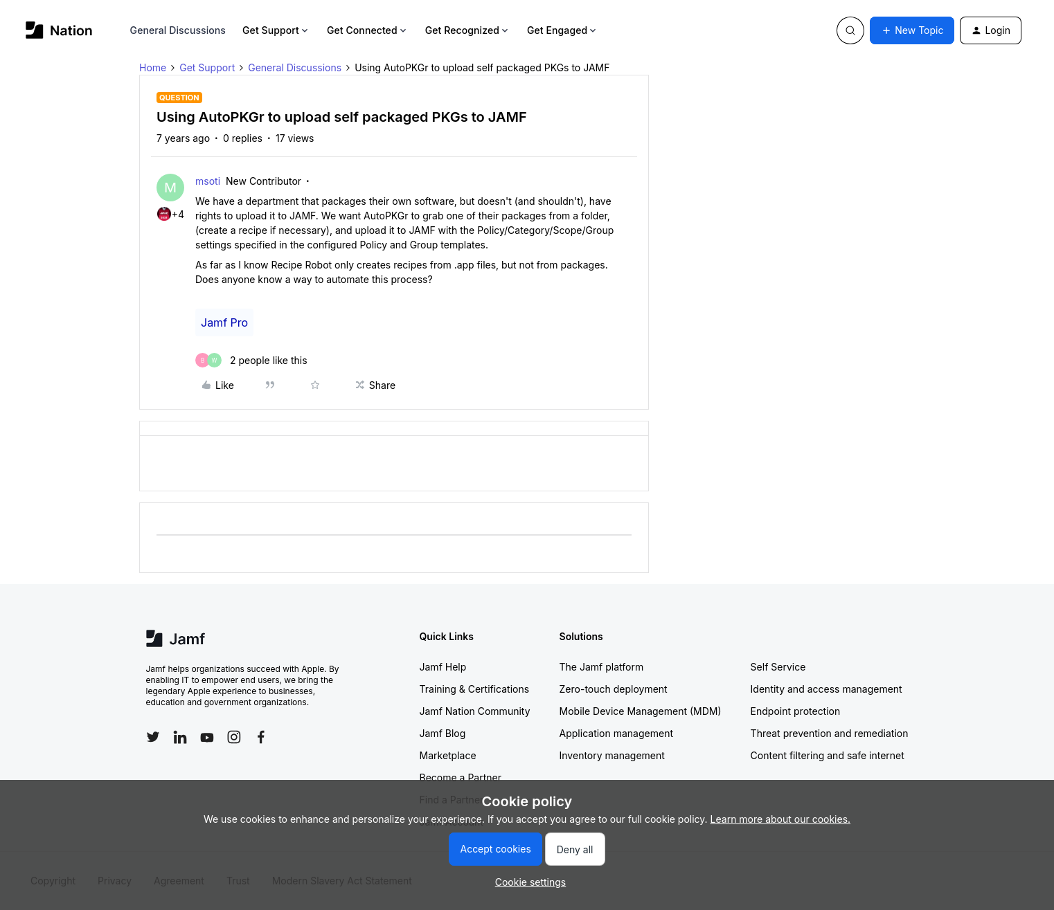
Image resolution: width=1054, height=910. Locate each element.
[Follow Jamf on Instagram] (234, 737)
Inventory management (612, 755)
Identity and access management (826, 689)
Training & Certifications (475, 689)
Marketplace (448, 755)
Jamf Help (443, 667)
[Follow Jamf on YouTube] (207, 737)
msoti (207, 181)
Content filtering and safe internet (827, 755)
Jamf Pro (224, 322)
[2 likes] (251, 360)
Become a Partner (460, 777)
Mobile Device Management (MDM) (641, 711)
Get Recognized (467, 30)
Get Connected (368, 30)
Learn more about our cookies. (781, 819)
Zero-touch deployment (614, 689)
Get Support (276, 30)
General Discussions (178, 30)
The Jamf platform (602, 667)
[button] (912, 30)
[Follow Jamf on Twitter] (153, 737)
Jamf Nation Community (475, 711)
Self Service (778, 667)
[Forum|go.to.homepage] (59, 30)
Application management (616, 733)
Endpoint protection (796, 711)
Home (152, 67)
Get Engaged (562, 30)
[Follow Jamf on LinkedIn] (180, 737)
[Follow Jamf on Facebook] (261, 737)
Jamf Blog (443, 733)
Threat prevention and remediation (830, 733)
